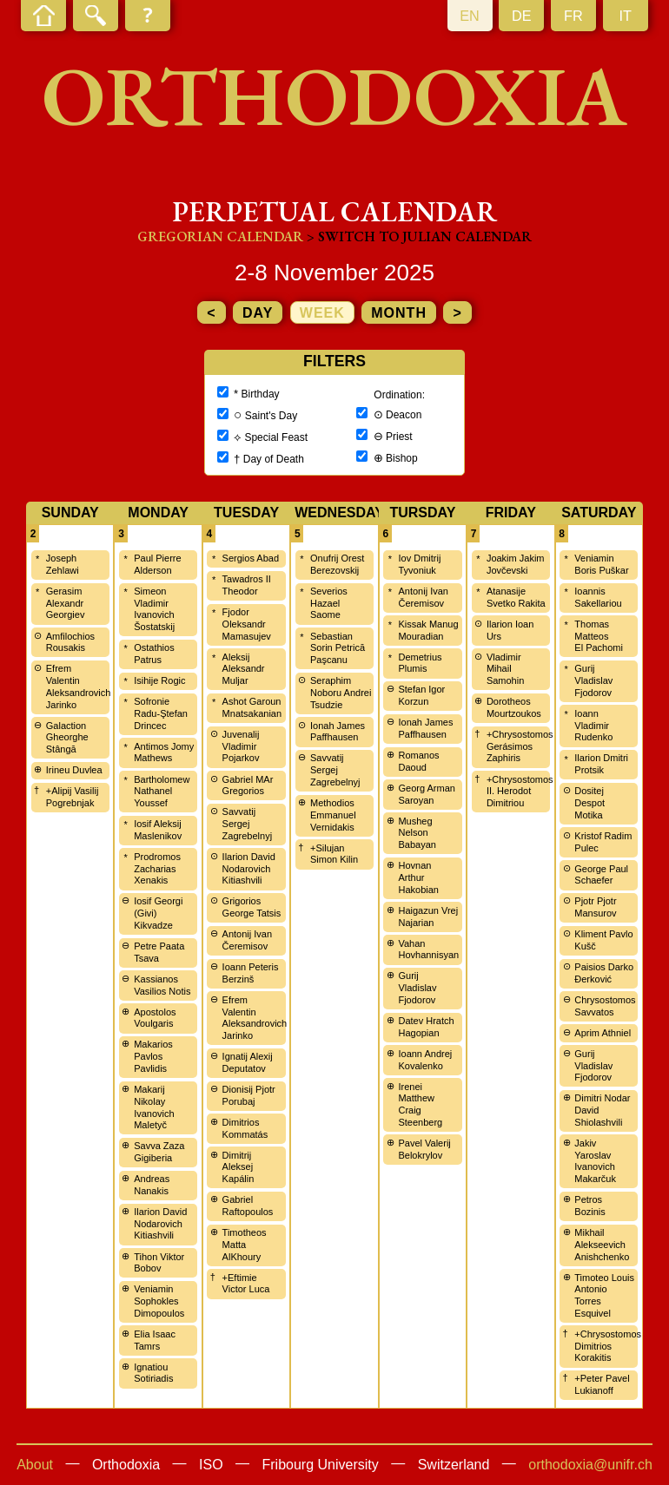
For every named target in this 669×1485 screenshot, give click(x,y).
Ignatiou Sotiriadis (153, 1373)
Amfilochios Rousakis (70, 642)
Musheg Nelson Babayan (416, 833)
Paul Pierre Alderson (157, 564)
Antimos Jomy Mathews (164, 752)
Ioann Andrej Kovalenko (425, 1059)
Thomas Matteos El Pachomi (598, 636)
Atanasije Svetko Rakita (516, 597)
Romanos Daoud (418, 761)
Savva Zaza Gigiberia (159, 1151)
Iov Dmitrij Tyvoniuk (419, 564)
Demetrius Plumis (419, 663)
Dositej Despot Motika (589, 802)
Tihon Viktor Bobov (159, 1263)
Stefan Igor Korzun (421, 695)
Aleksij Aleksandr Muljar (243, 669)
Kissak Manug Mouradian (428, 630)
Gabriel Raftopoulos (248, 1205)
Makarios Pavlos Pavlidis (153, 1056)
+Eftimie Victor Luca (246, 1283)
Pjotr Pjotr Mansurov (595, 907)
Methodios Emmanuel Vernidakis (333, 815)
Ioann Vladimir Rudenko (593, 725)
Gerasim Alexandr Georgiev (65, 603)
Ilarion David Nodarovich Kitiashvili (160, 1223)
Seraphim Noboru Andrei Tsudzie (340, 692)
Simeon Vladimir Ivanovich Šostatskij (154, 609)
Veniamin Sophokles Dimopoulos (159, 1301)
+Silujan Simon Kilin (334, 854)
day (257, 313)
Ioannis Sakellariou (597, 597)
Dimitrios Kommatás (245, 1128)
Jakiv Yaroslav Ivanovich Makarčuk (595, 1161)
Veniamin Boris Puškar (601, 564)
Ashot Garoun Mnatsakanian (252, 707)
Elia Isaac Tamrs (155, 1340)
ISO (211, 1464)
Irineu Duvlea (74, 770)
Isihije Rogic (159, 680)
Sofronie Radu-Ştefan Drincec (161, 713)
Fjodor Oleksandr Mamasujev (246, 624)
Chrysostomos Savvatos (604, 1006)
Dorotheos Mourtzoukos (514, 707)
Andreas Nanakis (151, 1184)
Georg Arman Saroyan (426, 794)
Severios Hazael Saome (329, 603)
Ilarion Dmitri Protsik (601, 763)
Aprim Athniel (602, 1033)
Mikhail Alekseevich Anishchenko (601, 1244)
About (35, 1464)
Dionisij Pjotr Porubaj (248, 1095)
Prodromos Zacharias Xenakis (157, 868)
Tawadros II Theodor (246, 585)
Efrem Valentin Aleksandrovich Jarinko (78, 686)
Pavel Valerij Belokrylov (424, 1149)
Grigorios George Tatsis (252, 907)
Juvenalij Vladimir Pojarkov (241, 746)
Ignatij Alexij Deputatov (247, 1062)
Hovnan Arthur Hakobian (418, 877)
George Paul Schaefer (601, 875)
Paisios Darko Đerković (603, 973)
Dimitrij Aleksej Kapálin (238, 1167)
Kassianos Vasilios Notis (162, 985)
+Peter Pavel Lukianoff (601, 1384)
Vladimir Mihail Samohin (505, 669)
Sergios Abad (250, 558)
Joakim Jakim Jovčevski (516, 564)
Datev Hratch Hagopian (426, 1026)
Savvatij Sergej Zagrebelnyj (247, 823)
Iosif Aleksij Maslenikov (158, 829)
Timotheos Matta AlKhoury (244, 1244)
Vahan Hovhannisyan (428, 949)
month (399, 313)
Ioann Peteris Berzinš (250, 973)
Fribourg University (320, 1464)
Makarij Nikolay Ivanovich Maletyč (154, 1107)
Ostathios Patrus (154, 653)
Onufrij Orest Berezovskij (337, 564)
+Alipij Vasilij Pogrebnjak (72, 796)
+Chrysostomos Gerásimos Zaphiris (520, 746)
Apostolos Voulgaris (155, 1018)
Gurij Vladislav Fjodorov (417, 987)
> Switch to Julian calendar (419, 236)
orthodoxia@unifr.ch (590, 1464)
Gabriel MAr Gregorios (248, 785)
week (322, 313)
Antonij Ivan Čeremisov (247, 940)
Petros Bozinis (589, 1205)
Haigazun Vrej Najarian (428, 916)
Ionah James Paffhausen (337, 731)
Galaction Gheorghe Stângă (67, 737)
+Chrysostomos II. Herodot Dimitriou (520, 791)
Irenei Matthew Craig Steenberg (420, 1104)
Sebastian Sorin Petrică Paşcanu (337, 648)
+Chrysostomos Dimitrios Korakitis (607, 1346)
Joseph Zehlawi (62, 564)
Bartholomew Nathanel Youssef (161, 791)
